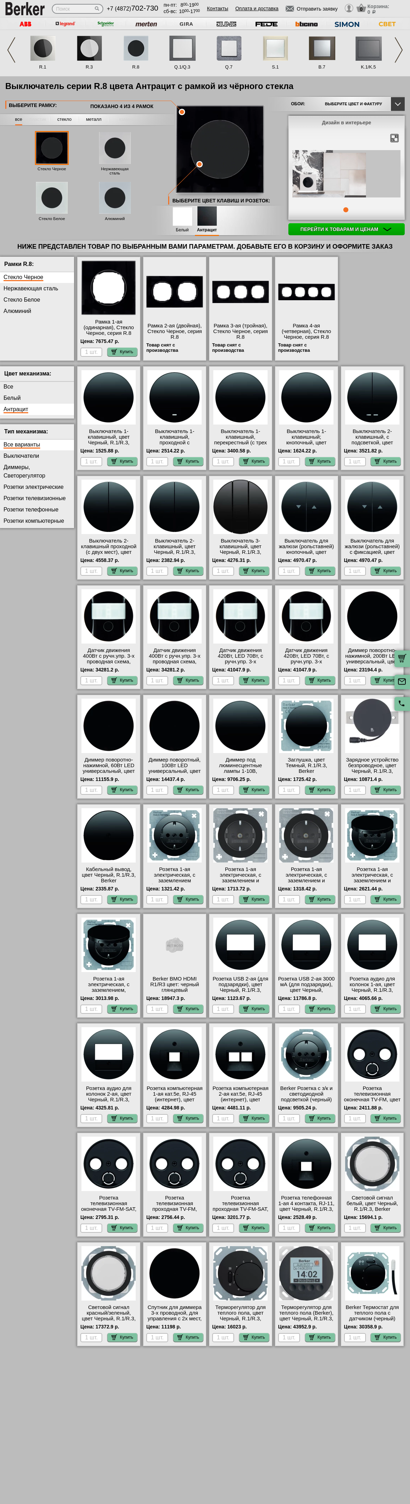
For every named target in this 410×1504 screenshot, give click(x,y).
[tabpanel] (346, 174)
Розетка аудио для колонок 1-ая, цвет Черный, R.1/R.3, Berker (372, 987)
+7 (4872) (132, 9)
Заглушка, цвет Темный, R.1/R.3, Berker (306, 765)
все (19, 119)
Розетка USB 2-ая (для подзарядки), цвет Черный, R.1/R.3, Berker (240, 987)
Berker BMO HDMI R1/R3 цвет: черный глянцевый (174, 984)
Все (8, 387)
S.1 (275, 67)
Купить (122, 352)
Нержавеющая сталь (114, 171)
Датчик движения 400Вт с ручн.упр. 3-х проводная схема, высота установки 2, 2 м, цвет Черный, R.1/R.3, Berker (174, 664)
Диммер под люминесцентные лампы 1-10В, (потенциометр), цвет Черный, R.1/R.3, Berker (240, 774)
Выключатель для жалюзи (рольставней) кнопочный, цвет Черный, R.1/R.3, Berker (306, 552)
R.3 (89, 67)
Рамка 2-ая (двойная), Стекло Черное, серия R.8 (174, 331)
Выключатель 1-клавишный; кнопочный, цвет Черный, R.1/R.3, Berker (306, 442)
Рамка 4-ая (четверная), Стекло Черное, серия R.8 (306, 331)
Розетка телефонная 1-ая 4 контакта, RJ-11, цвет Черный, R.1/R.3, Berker (306, 1206)
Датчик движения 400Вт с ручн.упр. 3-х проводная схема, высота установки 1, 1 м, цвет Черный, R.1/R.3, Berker (108, 664)
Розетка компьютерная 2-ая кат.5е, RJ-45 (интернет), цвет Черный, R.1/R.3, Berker (241, 1099)
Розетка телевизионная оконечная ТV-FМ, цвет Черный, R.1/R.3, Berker (372, 1099)
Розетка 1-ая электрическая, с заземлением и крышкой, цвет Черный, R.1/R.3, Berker (372, 883)
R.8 (135, 67)
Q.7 (229, 67)
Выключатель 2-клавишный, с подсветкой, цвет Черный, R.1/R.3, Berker (372, 442)
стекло (64, 119)
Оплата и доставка (256, 8)
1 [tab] (345, 209)
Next (398, 50)
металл (94, 119)
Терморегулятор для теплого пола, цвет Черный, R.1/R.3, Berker (240, 1315)
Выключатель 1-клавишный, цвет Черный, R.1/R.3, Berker (109, 439)
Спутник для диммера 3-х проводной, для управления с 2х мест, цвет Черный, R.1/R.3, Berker (175, 1318)
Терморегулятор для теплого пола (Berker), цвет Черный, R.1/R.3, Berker (306, 1315)
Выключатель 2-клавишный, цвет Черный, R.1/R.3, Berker (175, 549)
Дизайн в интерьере (346, 122)
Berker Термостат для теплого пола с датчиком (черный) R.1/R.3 (372, 1315)
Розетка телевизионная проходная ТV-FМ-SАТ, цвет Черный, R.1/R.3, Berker (240, 1209)
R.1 (42, 67)
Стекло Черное (51, 169)
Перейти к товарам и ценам (345, 229)
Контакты (217, 8)
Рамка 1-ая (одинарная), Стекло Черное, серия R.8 (109, 327)
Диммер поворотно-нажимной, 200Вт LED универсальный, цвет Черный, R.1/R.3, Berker (372, 661)
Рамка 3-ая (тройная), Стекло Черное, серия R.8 (240, 331)
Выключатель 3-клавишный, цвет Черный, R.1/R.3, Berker (241, 549)
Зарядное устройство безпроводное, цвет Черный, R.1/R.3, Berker (372, 768)
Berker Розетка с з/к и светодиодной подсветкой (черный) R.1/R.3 (306, 1096)
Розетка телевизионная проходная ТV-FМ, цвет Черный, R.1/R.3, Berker (175, 1209)
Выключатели (21, 456)
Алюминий (114, 219)
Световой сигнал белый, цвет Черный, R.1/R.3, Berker (372, 1203)
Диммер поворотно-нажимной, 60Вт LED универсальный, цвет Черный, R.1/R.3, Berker (108, 771)
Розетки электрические (33, 487)
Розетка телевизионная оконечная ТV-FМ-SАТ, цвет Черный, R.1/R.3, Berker (108, 1209)
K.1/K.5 (368, 67)
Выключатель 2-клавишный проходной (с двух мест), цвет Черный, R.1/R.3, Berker (109, 552)
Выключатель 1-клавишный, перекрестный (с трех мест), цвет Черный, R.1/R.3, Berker (240, 442)
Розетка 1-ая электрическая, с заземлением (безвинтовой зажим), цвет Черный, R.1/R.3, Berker (175, 883)
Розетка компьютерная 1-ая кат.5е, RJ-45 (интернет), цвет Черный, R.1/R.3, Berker (175, 1099)
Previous (11, 50)
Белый (182, 230)
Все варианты (22, 445)
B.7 (321, 67)
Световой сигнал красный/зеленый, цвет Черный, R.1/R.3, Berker (109, 1315)
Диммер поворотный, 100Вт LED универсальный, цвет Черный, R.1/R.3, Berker (174, 771)
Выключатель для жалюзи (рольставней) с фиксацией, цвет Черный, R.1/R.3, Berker (372, 552)
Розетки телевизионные (35, 498)
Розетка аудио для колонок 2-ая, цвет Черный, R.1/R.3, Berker (108, 1096)
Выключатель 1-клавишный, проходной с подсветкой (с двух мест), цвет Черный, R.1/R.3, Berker (174, 445)
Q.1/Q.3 (182, 67)
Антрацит (207, 230)
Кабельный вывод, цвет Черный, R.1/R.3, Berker (109, 874)
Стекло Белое (52, 219)
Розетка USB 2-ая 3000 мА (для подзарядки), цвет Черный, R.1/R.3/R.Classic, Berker (306, 990)
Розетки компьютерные (34, 521)
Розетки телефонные (31, 510)
